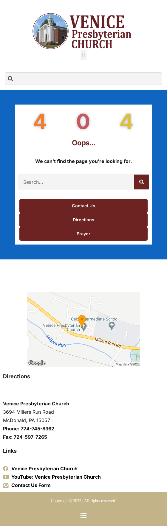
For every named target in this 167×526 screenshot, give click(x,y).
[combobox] (83, 78)
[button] (83, 55)
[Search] (141, 182)
